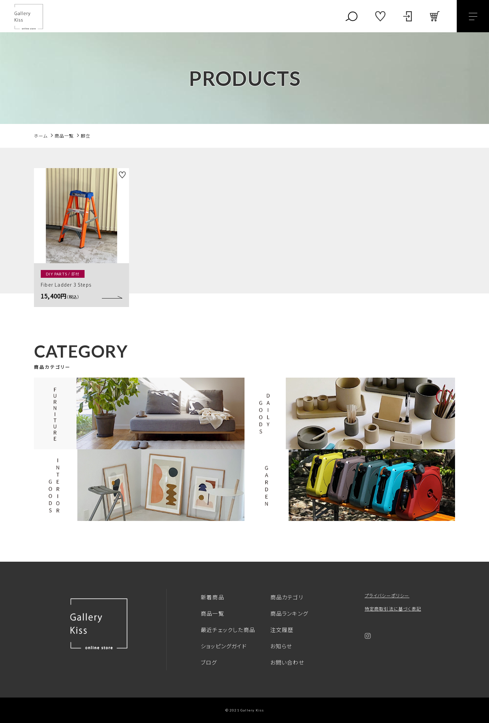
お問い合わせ (287, 662)
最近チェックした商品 (228, 630)
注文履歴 (282, 630)
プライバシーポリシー (387, 595)
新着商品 (212, 597)
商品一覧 (212, 613)
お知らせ (281, 646)
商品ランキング (289, 613)
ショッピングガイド (224, 646)
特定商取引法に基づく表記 (393, 608)
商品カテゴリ (286, 597)
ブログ (209, 662)
